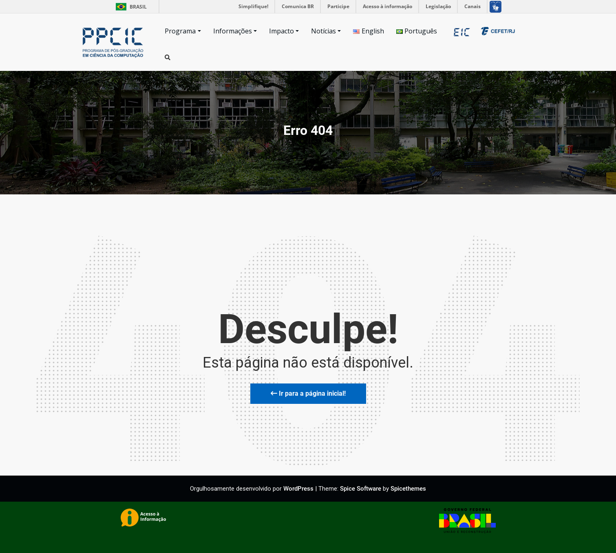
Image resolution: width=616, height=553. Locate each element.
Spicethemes (408, 488)
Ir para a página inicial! (308, 393)
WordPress (298, 488)
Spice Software (360, 488)
